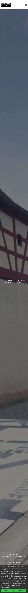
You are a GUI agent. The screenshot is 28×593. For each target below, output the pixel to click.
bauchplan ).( (11, 564)
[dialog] (14, 579)
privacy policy (17, 585)
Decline (7, 590)
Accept (20, 590)
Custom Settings (5, 587)
